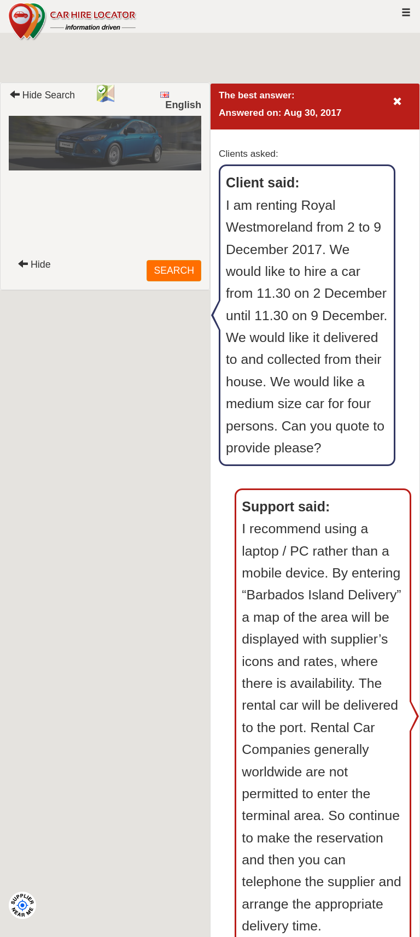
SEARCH (174, 270)
